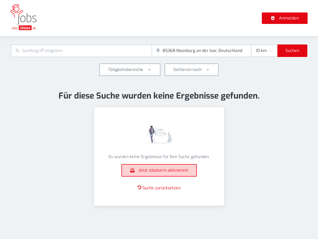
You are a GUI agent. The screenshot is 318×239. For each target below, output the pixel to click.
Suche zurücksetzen (159, 188)
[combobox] (81, 50)
